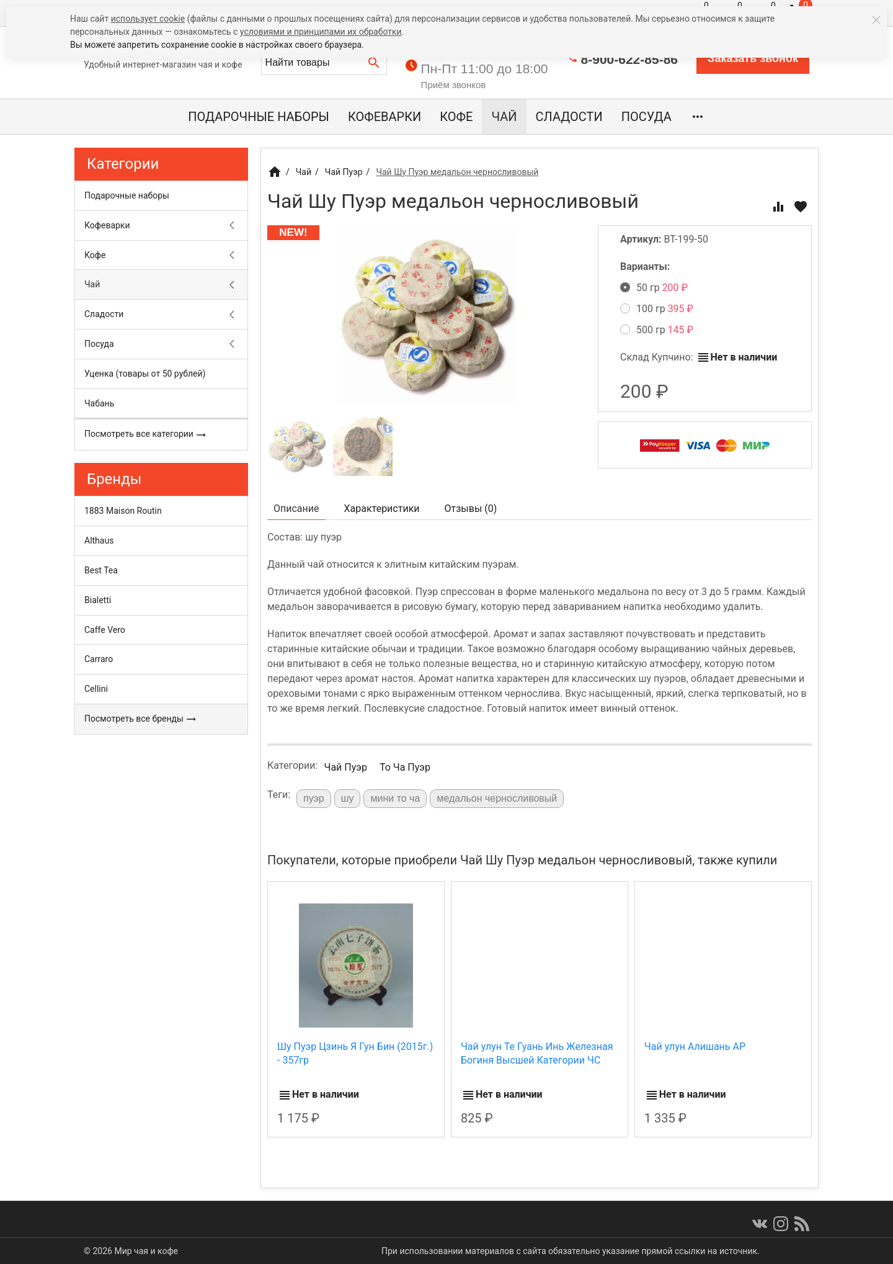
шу (347, 798)
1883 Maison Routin (123, 511)
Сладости (569, 116)
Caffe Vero (104, 630)
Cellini (96, 689)
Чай (504, 116)
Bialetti (97, 600)
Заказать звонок (753, 58)
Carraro (98, 659)
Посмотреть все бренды (140, 719)
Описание (296, 508)
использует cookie (148, 19)
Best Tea (101, 570)
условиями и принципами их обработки (321, 32)
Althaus (98, 540)
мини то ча (395, 798)
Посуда (646, 116)
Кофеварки (384, 116)
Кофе (456, 116)
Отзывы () (471, 508)
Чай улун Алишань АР (694, 1046)
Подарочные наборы (258, 116)
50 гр (654, 288)
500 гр (656, 330)
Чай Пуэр (345, 767)
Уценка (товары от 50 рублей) (144, 374)
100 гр (656, 309)
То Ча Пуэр (405, 767)
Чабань (99, 403)
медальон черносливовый (497, 798)
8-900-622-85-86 (629, 59)
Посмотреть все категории (145, 434)
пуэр (313, 798)
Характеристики (382, 508)
